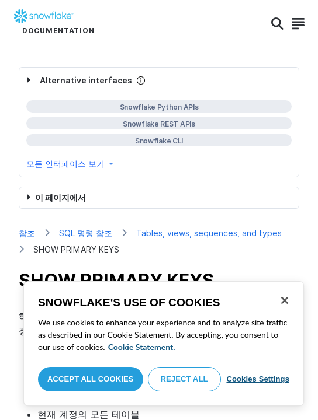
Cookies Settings (257, 378)
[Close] (285, 300)
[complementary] (159, 122)
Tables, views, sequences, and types (209, 233)
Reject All (184, 378)
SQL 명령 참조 (85, 233)
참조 (27, 233)
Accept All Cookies (90, 378)
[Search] (277, 24)
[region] (163, 343)
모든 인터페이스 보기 (70, 164)
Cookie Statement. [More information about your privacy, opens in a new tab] (141, 347)
